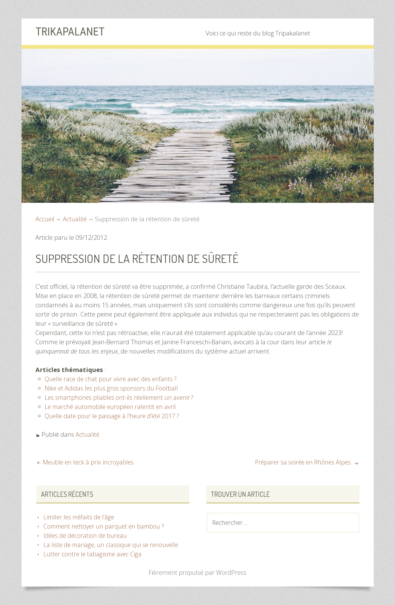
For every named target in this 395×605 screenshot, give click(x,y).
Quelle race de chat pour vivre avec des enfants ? (112, 379)
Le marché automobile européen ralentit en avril (112, 407)
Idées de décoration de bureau (86, 535)
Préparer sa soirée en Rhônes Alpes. (302, 462)
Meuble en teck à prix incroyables (89, 462)
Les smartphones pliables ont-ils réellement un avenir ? (121, 397)
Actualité (88, 434)
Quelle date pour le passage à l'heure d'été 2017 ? (114, 416)
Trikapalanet (71, 31)
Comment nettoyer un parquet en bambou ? (105, 526)
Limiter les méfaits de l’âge (80, 517)
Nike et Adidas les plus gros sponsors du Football (112, 388)
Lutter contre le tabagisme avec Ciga (93, 554)
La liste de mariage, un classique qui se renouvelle (112, 545)
